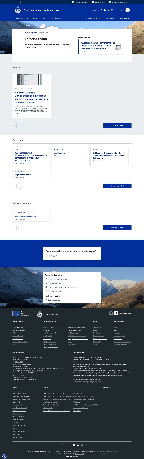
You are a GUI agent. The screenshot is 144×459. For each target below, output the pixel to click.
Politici (14, 345)
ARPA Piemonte (48, 408)
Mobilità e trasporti (73, 333)
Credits (14, 428)
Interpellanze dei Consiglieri (25, 216)
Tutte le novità (117, 125)
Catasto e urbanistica (49, 342)
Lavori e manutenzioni (100, 339)
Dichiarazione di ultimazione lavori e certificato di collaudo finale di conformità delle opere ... (109, 155)
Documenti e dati (117, 186)
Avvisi (17, 149)
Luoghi (116, 330)
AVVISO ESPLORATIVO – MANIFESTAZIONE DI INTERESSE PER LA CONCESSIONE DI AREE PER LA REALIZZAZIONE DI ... (98, 46)
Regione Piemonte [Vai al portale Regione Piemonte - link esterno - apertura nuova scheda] (19, 2)
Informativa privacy (18, 420)
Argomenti (33, 32)
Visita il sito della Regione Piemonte (54, 393)
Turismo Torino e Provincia (50, 405)
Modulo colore (59, 153)
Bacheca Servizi (17, 414)
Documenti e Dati (17, 336)
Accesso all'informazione (93, 18)
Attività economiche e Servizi (122, 342)
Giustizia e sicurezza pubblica (76, 327)
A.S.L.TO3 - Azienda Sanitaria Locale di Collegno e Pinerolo (60, 399)
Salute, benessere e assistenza (77, 336)
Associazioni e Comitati (120, 345)
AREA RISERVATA (71, 456)
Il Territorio (117, 333)
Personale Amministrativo (20, 342)
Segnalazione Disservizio (19, 408)
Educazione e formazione (50, 348)
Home (26, 32)
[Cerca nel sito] (127, 10)
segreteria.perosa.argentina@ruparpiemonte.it (31, 371)
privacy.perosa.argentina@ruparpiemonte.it (90, 382)
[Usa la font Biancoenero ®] (80, 2)
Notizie (95, 330)
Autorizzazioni (47, 339)
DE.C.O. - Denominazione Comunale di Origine (87, 405)
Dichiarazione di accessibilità (21, 396)
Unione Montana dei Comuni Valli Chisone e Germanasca (60, 411)
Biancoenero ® (79, 454)
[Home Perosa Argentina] (36, 10)
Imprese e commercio (74, 330)
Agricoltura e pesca (48, 327)
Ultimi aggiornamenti (18, 431)
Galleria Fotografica (119, 336)
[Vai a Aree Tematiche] (98, 2)
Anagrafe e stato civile (49, 333)
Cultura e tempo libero (49, 345)
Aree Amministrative (18, 330)
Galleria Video (118, 339)
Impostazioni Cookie (18, 425)
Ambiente (46, 330)
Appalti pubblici (47, 336)
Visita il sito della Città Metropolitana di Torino (57, 396)
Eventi (115, 327)
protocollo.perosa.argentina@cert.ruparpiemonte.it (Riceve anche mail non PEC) (40, 368)
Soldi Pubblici (77, 411)
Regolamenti (19, 171)
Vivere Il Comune (117, 227)
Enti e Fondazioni (17, 339)
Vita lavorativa (72, 345)
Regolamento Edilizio (23, 174)
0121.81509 (19, 362)
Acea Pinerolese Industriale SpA (52, 402)
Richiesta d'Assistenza (19, 411)
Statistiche (15, 434)
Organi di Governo (17, 327)
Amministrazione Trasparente (21, 393)
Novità (17, 89)
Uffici (14, 333)
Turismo (70, 342)
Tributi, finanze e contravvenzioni (78, 339)
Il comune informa (98, 336)
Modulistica (58, 149)
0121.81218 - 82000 (21, 360)
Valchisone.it (76, 402)
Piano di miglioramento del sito (21, 399)
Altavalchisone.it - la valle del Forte (83, 396)
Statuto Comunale (18, 417)
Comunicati (96, 342)
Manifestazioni (97, 333)
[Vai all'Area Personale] (118, 2)
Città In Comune (111, 451)
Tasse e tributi (97, 327)
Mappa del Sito (17, 437)
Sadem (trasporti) (78, 393)
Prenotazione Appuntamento (21, 405)
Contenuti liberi (21, 213)
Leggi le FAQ (16, 402)
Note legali (15, 422)
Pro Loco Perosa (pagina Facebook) (83, 399)
